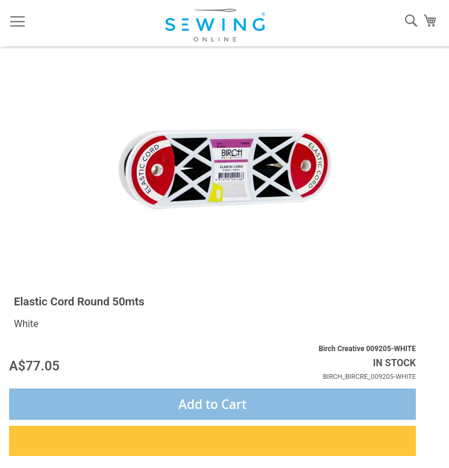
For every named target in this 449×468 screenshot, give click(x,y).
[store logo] (219, 25)
